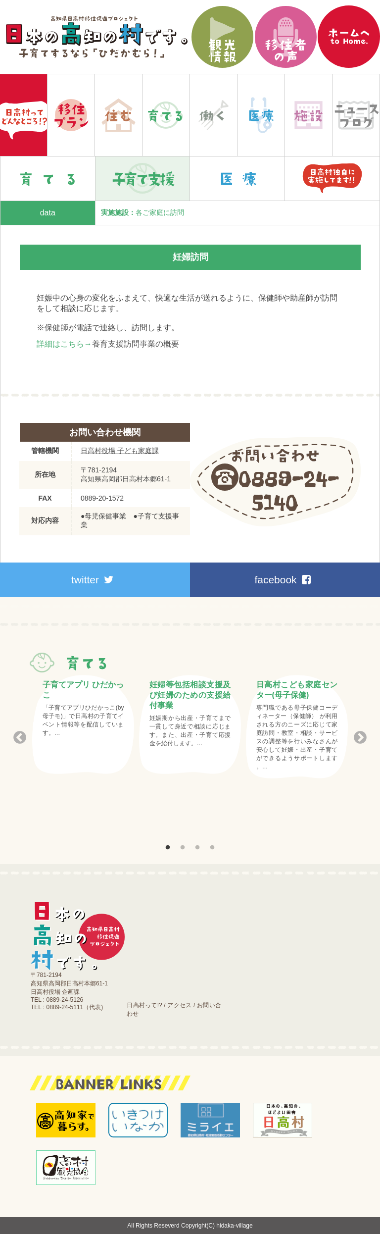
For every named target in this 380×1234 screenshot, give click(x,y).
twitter (92, 579)
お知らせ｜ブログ (356, 115)
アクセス (179, 1005)
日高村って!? (144, 1005)
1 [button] (168, 848)
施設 (308, 115)
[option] (83, 724)
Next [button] (360, 737)
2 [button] (183, 848)
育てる (166, 115)
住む (118, 115)
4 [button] (212, 848)
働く (213, 115)
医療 (261, 115)
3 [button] (197, 848)
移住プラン (71, 115)
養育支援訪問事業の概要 (135, 344)
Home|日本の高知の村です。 (23, 115)
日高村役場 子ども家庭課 (120, 451)
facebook (282, 579)
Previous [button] (19, 737)
